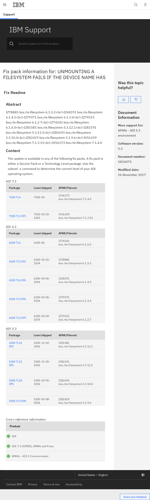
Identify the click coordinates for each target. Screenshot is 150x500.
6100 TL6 (15, 242)
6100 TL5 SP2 (17, 261)
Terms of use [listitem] (51, 495)
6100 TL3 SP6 (17, 299)
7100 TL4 (15, 197)
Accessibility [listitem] (74, 495)
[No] (135, 99)
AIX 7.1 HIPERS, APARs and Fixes (20, 451)
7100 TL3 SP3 (17, 216)
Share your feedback (135, 496)
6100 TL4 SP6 (17, 280)
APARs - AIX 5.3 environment (20, 464)
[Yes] (123, 99)
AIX (12, 438)
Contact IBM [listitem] (14, 495)
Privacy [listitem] (32, 495)
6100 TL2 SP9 (17, 318)
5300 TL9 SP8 (17, 401)
